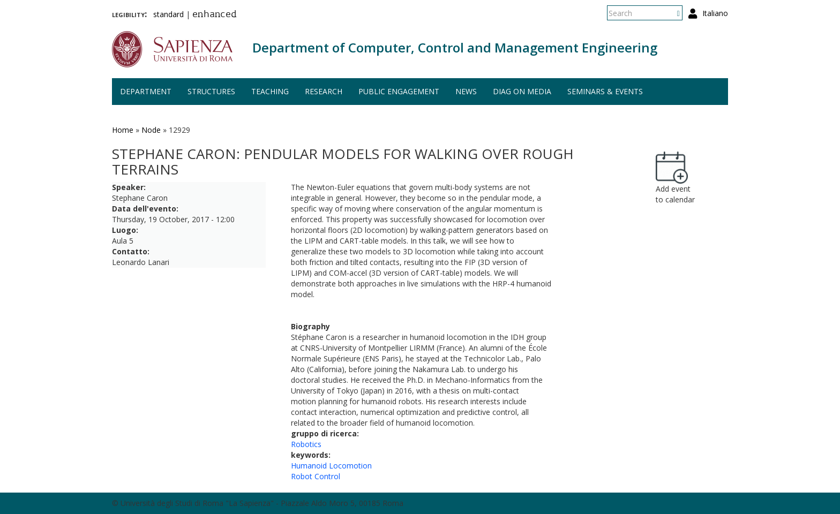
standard (168, 14)
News (466, 91)
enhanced (214, 15)
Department (145, 91)
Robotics (306, 444)
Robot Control (315, 476)
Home (122, 130)
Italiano (715, 13)
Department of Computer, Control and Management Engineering (454, 47)
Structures (211, 91)
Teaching (270, 91)
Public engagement (398, 91)
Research (323, 91)
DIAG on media (522, 91)
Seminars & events (605, 91)
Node (151, 130)
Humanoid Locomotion (331, 465)
